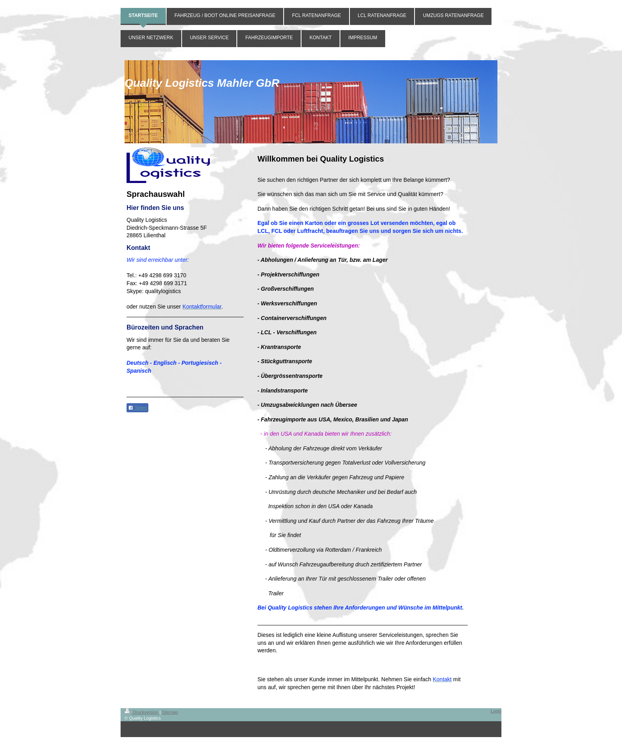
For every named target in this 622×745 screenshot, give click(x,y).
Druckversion (142, 712)
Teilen (137, 408)
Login (496, 711)
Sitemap (170, 712)
